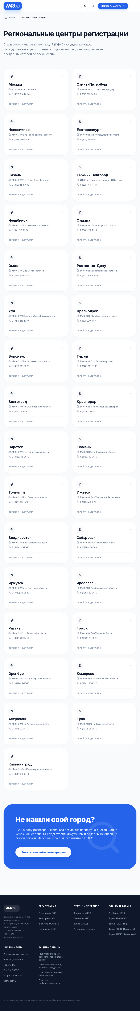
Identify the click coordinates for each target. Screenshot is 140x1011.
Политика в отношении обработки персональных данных (51, 957)
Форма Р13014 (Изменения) (122, 929)
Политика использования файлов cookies (51, 974)
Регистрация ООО (48, 913)
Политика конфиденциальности (49, 981)
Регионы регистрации (84, 929)
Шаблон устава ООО (14, 959)
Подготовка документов (16, 954)
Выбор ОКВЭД (81, 923)
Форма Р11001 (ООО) (118, 918)
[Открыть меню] (133, 6)
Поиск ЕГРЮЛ (10, 965)
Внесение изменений (49, 923)
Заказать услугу (113, 5)
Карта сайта (10, 981)
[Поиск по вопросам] (92, 6)
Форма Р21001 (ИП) (118, 923)
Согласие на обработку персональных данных (50, 966)
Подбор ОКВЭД (11, 970)
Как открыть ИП (81, 918)
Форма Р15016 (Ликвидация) (122, 934)
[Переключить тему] (85, 6)
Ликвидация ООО (47, 929)
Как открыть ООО (82, 913)
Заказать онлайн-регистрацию (43, 852)
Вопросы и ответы (13, 975)
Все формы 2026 (117, 913)
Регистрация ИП (47, 918)
